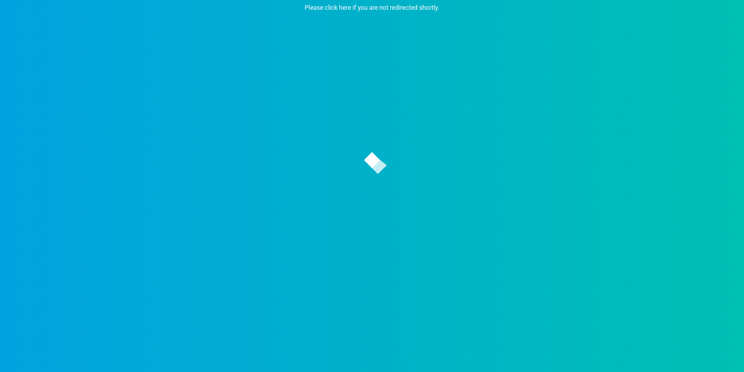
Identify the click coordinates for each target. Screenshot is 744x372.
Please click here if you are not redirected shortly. (372, 7)
